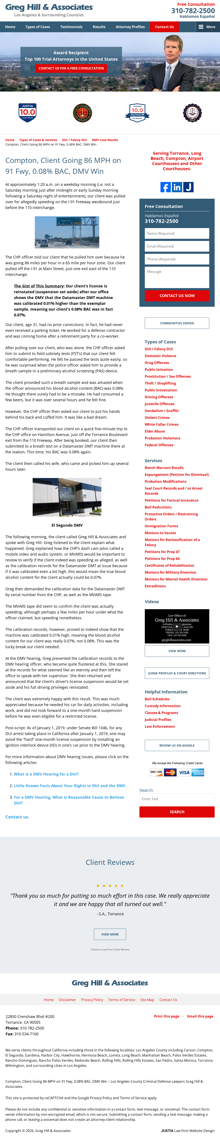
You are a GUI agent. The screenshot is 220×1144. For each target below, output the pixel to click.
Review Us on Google (177, 745)
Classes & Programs (161, 712)
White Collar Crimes (162, 424)
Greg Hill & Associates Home (49, 10)
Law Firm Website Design (188, 1130)
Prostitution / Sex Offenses (168, 376)
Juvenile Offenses (159, 403)
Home (10, 26)
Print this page (167, 1016)
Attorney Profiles (130, 26)
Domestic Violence (160, 355)
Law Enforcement (160, 726)
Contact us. (17, 817)
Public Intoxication (161, 390)
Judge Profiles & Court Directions (177, 673)
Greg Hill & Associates (53, 1130)
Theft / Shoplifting (160, 383)
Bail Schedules (157, 699)
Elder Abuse (155, 431)
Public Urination (159, 369)
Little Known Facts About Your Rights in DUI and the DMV (69, 785)
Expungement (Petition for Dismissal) (177, 474)
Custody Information (163, 706)
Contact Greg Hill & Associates (193, 11)
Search (177, 811)
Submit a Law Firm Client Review (110, 949)
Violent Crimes (157, 417)
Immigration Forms (161, 526)
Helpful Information (166, 692)
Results (99, 26)
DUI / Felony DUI (159, 349)
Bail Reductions (158, 507)
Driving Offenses (159, 397)
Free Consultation (164, 206)
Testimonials (71, 26)
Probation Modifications (165, 481)
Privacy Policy (92, 999)
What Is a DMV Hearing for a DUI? (46, 774)
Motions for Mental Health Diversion (176, 579)
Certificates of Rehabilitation (169, 565)
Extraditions (155, 586)
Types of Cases (38, 26)
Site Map (147, 999)
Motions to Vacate (160, 533)
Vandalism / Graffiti (162, 410)
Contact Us (164, 26)
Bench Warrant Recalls (164, 467)
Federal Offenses (159, 445)
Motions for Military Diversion (170, 572)
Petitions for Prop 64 (162, 558)
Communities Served (177, 323)
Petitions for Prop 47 (162, 551)
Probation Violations (162, 438)
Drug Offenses (157, 362)
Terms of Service (121, 999)
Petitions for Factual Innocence (171, 500)
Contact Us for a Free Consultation (71, 68)
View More (110, 934)
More (210, 26)
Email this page (200, 1016)
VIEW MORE (177, 651)
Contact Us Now (177, 295)
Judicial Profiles (158, 719)
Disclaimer (67, 999)
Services (153, 460)
